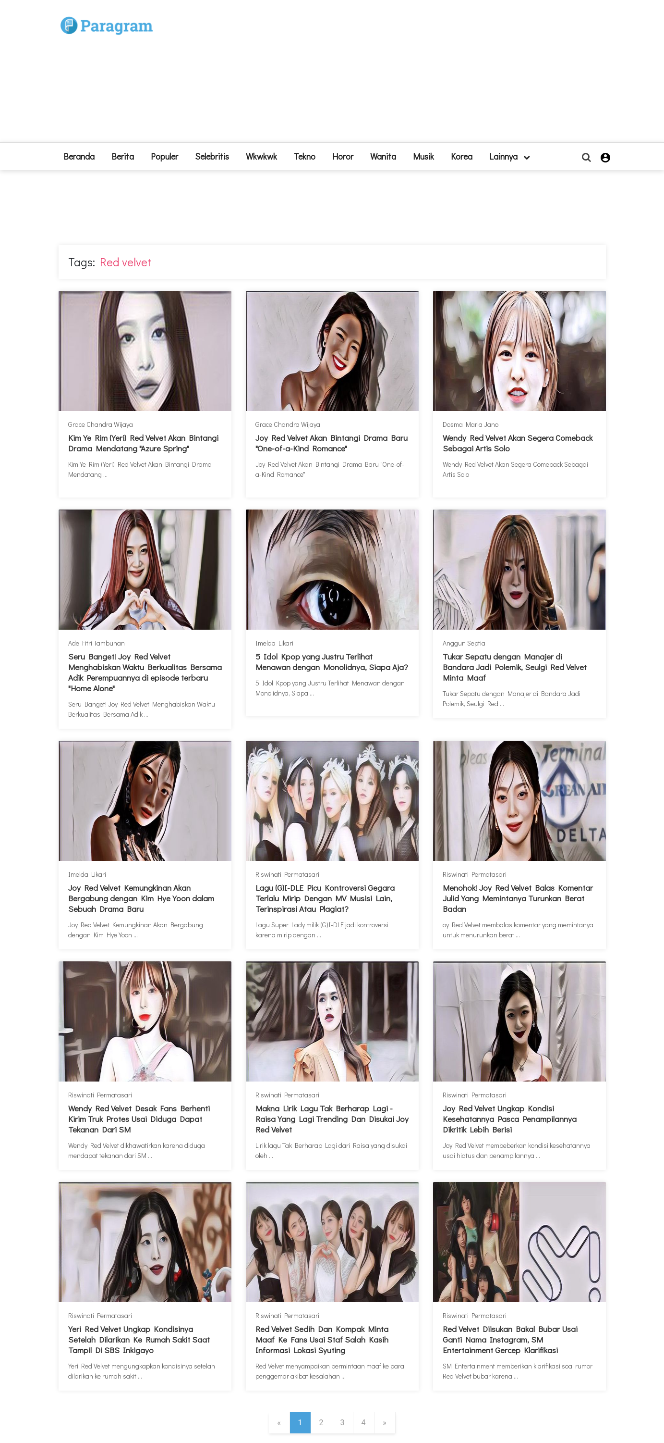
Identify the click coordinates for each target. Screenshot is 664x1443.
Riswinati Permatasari (287, 874)
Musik (423, 156)
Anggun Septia (464, 642)
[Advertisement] (402, 75)
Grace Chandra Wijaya (100, 424)
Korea (461, 156)
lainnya (509, 156)
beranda (79, 156)
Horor (342, 156)
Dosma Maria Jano (470, 424)
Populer (164, 156)
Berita (122, 156)
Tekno (304, 156)
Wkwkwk (261, 156)
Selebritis (212, 156)
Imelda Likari (274, 642)
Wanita (383, 156)
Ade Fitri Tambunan (96, 642)
